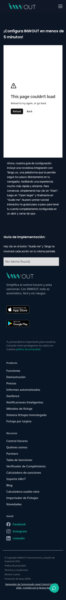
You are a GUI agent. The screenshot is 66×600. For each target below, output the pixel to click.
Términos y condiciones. (16, 570)
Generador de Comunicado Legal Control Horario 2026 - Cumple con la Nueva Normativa (31, 586)
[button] (59, 6)
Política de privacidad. (15, 565)
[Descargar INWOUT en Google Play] (19, 325)
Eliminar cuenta (12, 574)
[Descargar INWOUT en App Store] (19, 307)
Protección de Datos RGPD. (18, 578)
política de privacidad (28, 349)
